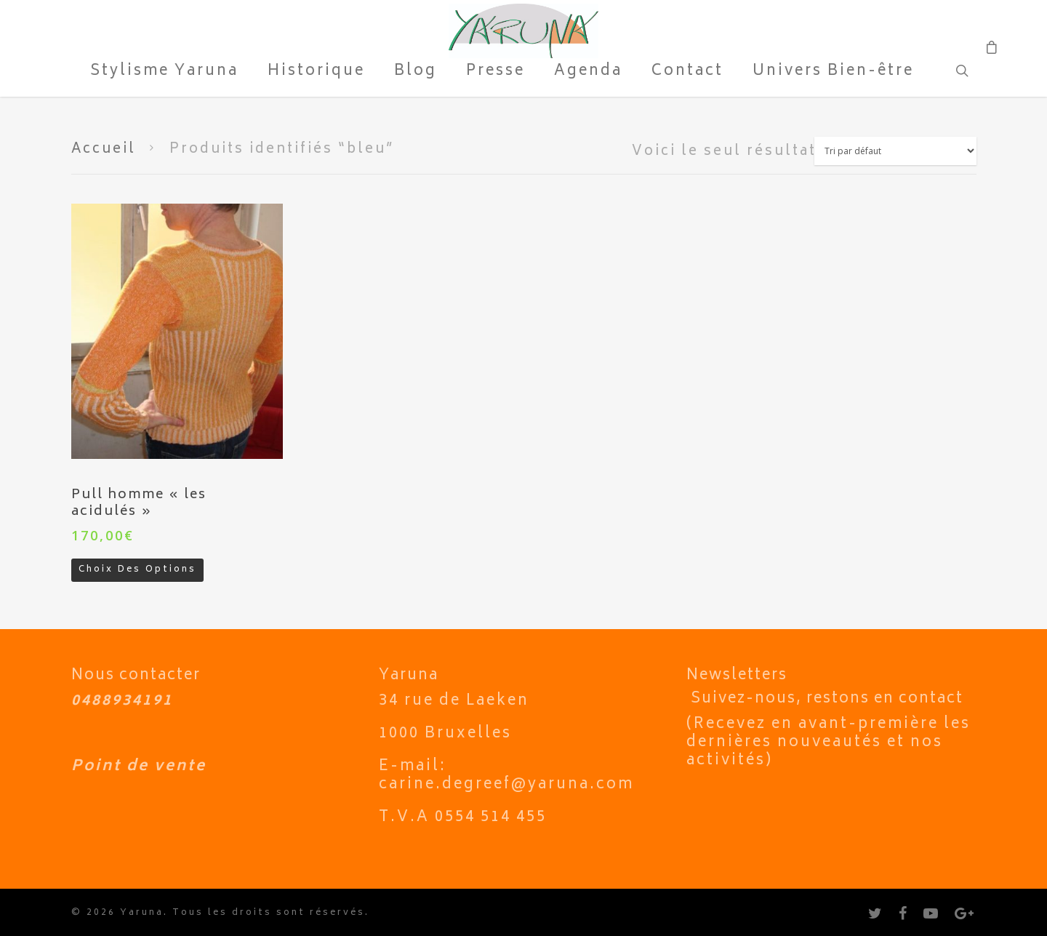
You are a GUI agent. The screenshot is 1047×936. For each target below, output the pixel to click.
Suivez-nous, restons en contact (827, 699)
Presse (495, 73)
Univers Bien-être (833, 73)
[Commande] (895, 151)
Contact (687, 73)
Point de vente (138, 767)
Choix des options (137, 569)
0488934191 (122, 701)
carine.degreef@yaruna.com (506, 785)
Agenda (588, 73)
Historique (316, 73)
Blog (415, 73)
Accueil (103, 149)
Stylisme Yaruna (164, 73)
